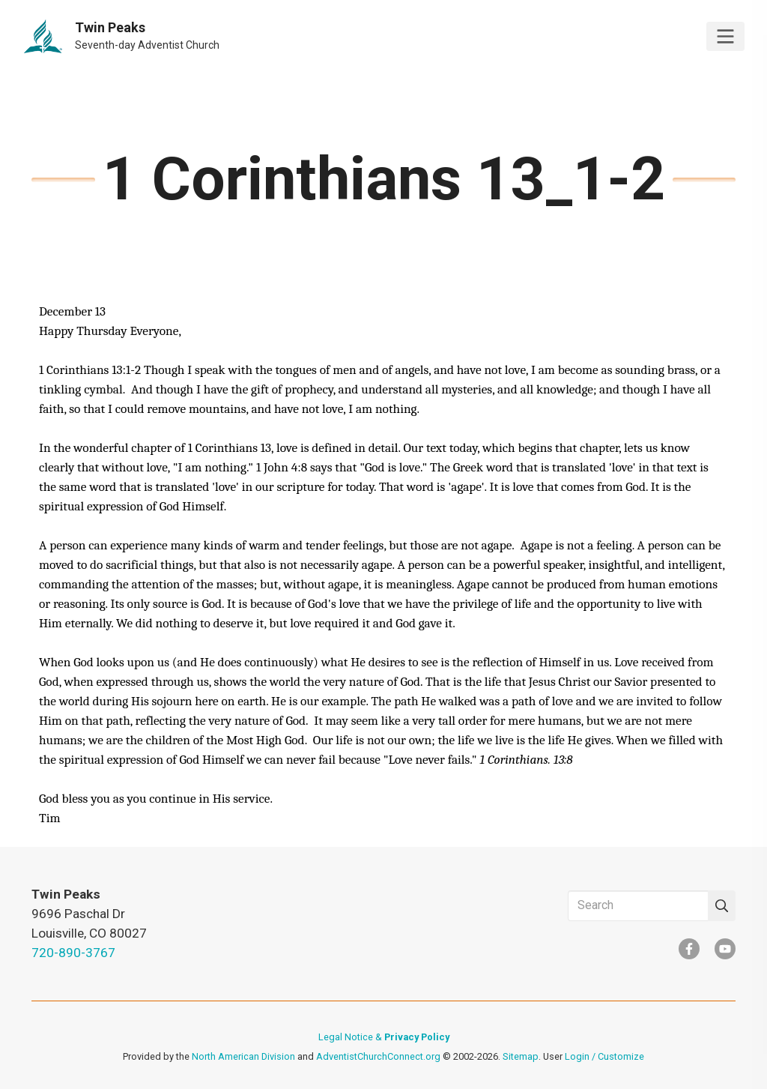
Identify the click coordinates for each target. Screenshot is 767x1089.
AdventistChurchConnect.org (378, 1056)
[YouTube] (725, 949)
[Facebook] (689, 949)
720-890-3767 (73, 952)
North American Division (243, 1056)
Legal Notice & (383, 1037)
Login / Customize (604, 1056)
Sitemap (521, 1056)
